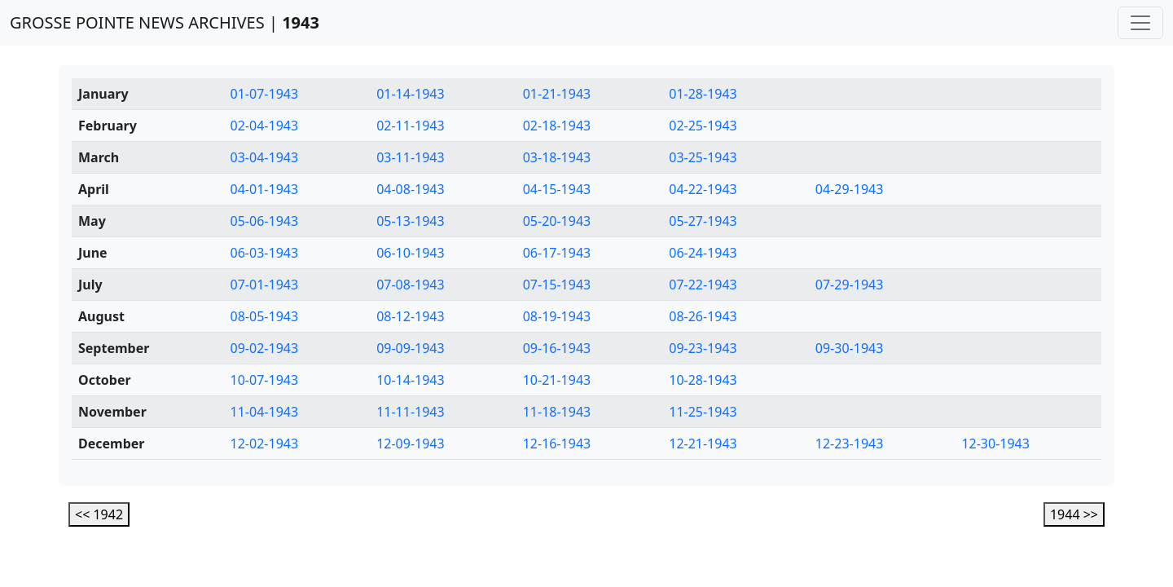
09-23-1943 (703, 348)
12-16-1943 (557, 443)
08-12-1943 (410, 316)
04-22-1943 (703, 189)
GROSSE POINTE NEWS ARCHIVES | (164, 22)
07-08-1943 (410, 285)
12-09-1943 (410, 443)
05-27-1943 (703, 221)
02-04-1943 (265, 126)
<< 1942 (99, 514)
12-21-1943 (703, 443)
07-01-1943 (265, 285)
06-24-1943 (703, 253)
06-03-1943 (265, 253)
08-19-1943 (557, 316)
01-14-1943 (410, 94)
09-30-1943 (849, 348)
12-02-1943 (265, 443)
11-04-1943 (265, 412)
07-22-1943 (703, 285)
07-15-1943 (557, 285)
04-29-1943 (849, 189)
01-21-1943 (557, 94)
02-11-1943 (410, 126)
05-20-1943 (557, 221)
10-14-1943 (410, 380)
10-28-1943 (703, 380)
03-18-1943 (557, 157)
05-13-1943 (410, 221)
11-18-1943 (557, 412)
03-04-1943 (265, 157)
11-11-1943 (410, 412)
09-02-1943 (265, 348)
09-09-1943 (410, 348)
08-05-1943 (265, 316)
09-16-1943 (557, 348)
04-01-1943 (265, 189)
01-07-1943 (265, 94)
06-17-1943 (557, 253)
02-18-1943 (557, 126)
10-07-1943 (265, 380)
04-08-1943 (410, 189)
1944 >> (1074, 514)
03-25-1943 (703, 157)
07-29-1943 (849, 285)
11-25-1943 (703, 412)
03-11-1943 (410, 157)
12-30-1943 (995, 443)
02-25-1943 (703, 126)
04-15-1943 (557, 189)
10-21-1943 (557, 380)
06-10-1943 (410, 253)
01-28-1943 (703, 94)
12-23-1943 (849, 443)
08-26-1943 (703, 316)
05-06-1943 (265, 221)
